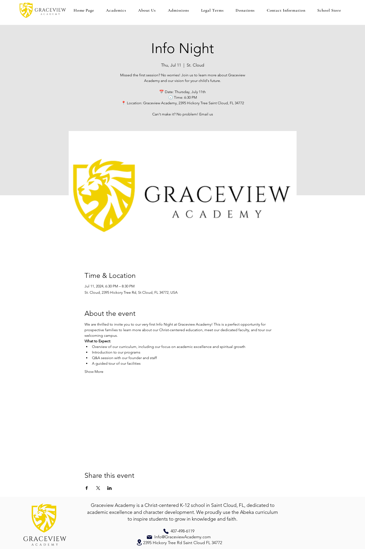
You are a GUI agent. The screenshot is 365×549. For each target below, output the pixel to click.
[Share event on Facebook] (86, 488)
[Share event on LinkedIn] (109, 488)
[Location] (139, 542)
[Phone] (166, 531)
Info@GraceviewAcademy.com (182, 536)
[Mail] (149, 537)
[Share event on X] (98, 488)
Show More (93, 371)
